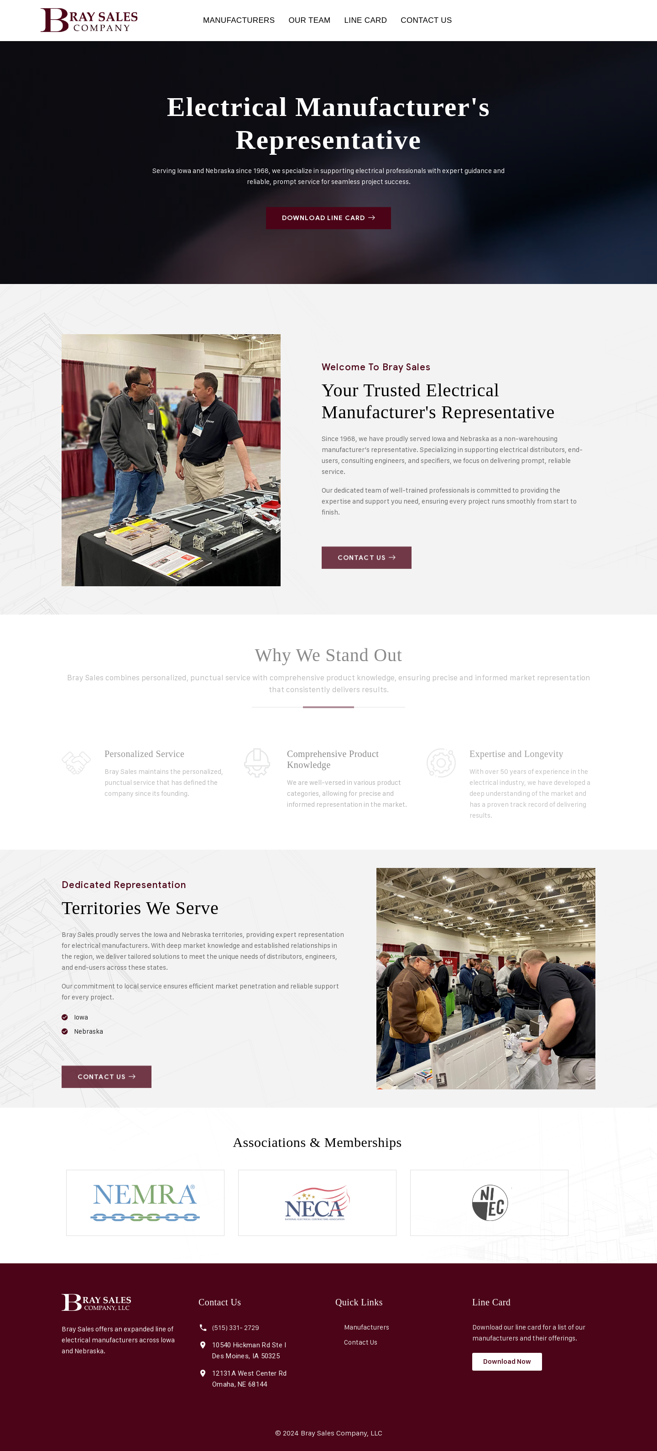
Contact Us (360, 1342)
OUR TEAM (309, 20)
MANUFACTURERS (239, 20)
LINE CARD (365, 20)
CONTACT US (426, 20)
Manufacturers (366, 1327)
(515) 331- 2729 (235, 1327)
